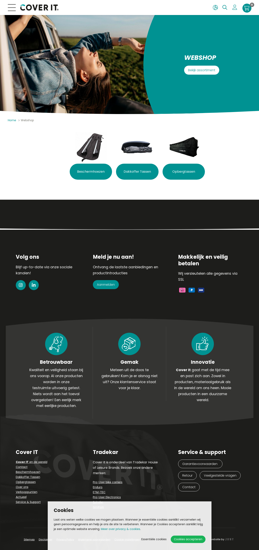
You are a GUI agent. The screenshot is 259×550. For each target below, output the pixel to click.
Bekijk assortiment (201, 70)
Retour (187, 475)
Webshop (27, 120)
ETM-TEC (99, 492)
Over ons (22, 487)
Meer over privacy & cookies (120, 529)
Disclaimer (46, 539)
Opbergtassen (26, 482)
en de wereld (31, 462)
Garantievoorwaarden (200, 464)
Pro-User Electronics (107, 497)
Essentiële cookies (154, 539)
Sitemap (29, 539)
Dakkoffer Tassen (28, 477)
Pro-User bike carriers (107, 482)
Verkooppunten (26, 492)
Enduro (97, 487)
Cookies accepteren (188, 539)
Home (12, 120)
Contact (22, 467)
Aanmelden (106, 284)
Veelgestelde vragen (220, 475)
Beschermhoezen (28, 472)
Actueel (21, 497)
